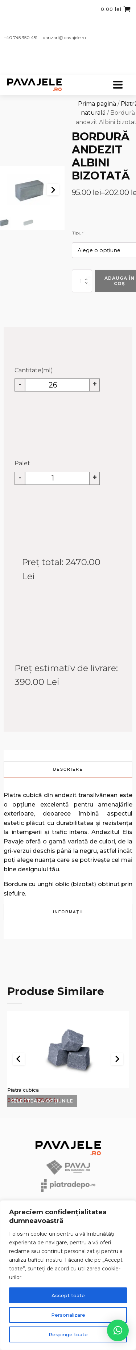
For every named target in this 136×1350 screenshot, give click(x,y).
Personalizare (68, 1315)
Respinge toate (68, 1334)
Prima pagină (97, 103)
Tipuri (78, 233)
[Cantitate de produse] (82, 281)
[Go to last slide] (19, 1059)
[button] (28, 222)
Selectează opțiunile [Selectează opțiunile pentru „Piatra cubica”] (42, 1101)
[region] (68, 1275)
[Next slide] (53, 189)
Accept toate (68, 1295)
